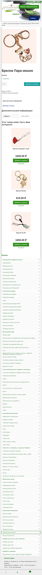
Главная (5, 23)
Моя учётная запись (6, 572)
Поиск (17, 572)
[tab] (21, 101)
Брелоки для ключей (26, 23)
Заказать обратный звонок (28, 6)
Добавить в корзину (32, 84)
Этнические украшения (14, 23)
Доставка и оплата (8, 105)
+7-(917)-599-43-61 (31, 14)
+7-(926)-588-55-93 (13, 14)
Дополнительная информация (12, 101)
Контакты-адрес (9, 558)
